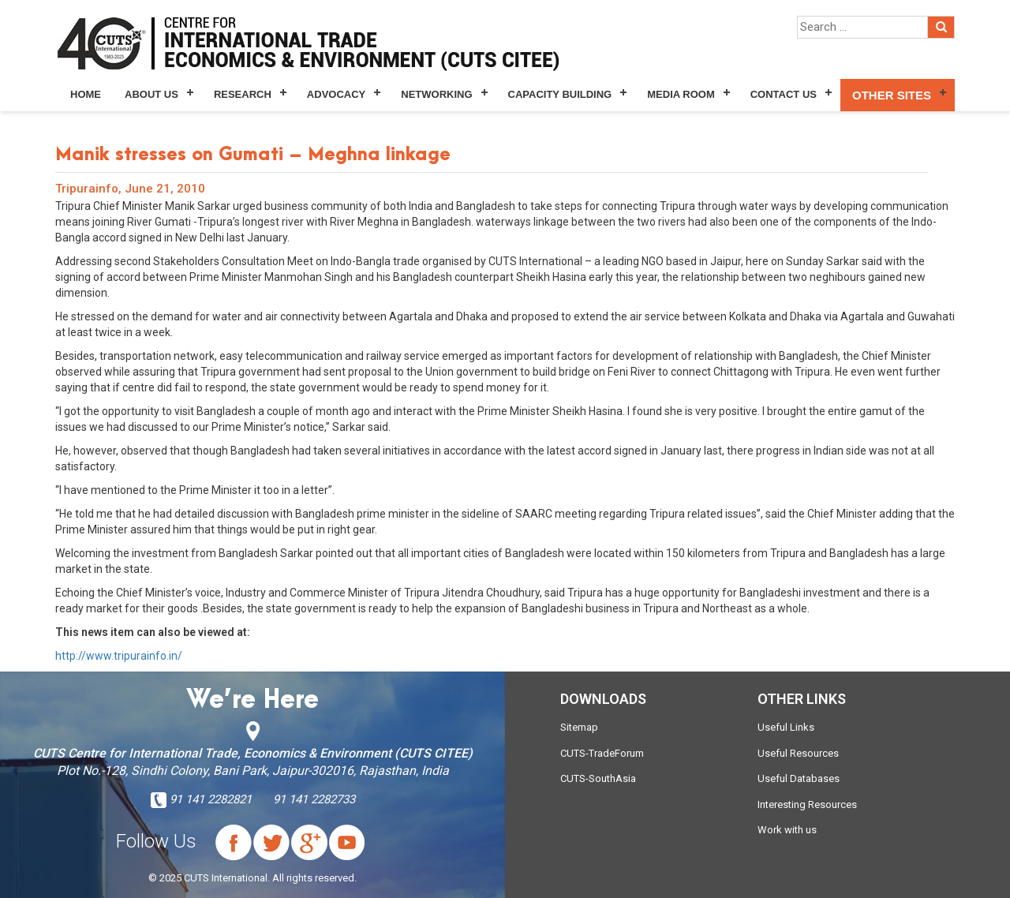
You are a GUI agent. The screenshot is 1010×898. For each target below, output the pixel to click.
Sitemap (579, 727)
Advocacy (336, 94)
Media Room (680, 94)
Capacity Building (560, 94)
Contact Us (783, 94)
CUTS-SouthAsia (598, 778)
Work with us (787, 830)
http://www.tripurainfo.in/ (118, 655)
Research (242, 94)
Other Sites (891, 95)
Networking (436, 94)
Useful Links (786, 727)
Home (85, 94)
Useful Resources (798, 753)
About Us (151, 94)
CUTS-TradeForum (602, 753)
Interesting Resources (807, 804)
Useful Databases (799, 778)
